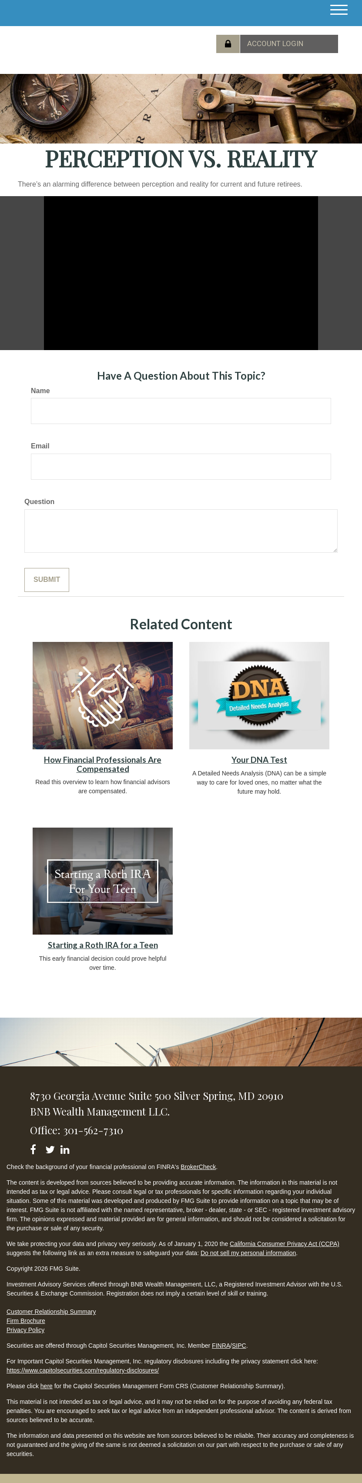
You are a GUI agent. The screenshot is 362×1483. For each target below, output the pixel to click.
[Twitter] (51, 1148)
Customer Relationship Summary (51, 1311)
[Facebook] (36, 1148)
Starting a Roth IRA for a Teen (103, 945)
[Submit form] (46, 580)
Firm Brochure (26, 1320)
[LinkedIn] (66, 1148)
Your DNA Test (259, 760)
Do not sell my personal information (248, 1252)
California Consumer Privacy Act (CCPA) (284, 1243)
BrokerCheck (198, 1166)
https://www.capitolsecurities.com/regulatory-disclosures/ (83, 1370)
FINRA (221, 1345)
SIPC (239, 1345)
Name (40, 390)
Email (40, 446)
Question (39, 501)
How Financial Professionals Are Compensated (102, 764)
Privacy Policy (25, 1329)
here (46, 1386)
